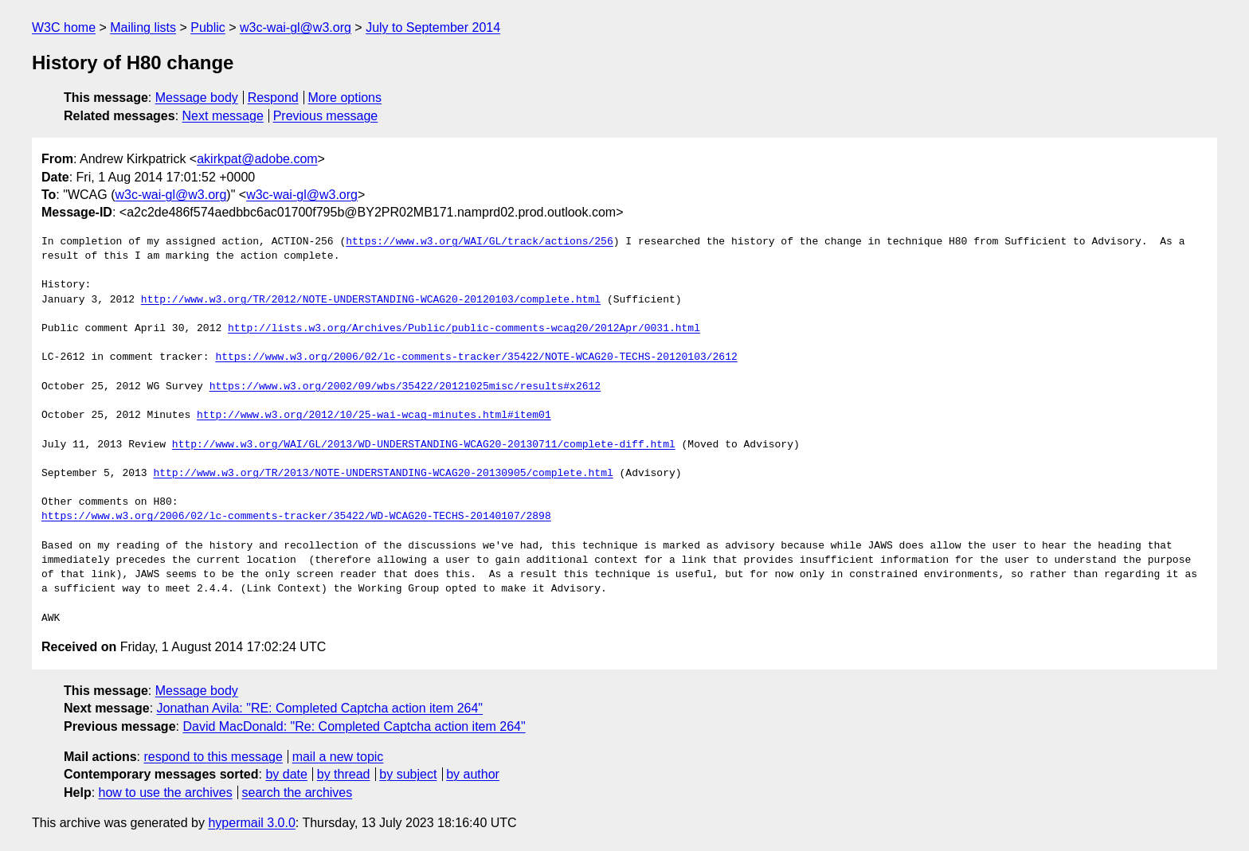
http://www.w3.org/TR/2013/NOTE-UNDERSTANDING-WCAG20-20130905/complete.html (383, 473)
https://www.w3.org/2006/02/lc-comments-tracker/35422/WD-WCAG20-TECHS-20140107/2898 (296, 516)
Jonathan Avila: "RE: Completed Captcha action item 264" (320, 708)
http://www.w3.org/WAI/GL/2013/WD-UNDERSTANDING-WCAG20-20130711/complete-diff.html (423, 445)
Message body (196, 97)
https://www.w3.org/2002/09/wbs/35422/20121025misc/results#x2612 (405, 387)
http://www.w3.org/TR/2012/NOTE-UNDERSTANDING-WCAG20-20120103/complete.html (371, 300)
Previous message (325, 116)
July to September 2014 (433, 27)
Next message (223, 116)
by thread (343, 774)
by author (472, 774)
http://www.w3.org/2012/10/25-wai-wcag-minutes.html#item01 (374, 415)
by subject (408, 774)
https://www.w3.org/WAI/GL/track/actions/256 (479, 242)
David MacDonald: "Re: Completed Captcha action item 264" (353, 726)
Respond (273, 97)
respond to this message (212, 756)
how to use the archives (166, 792)
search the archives (297, 792)
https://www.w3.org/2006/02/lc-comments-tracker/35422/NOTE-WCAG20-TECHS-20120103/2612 (476, 357)
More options (345, 97)
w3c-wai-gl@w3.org (295, 27)
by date (286, 774)
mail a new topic (338, 756)
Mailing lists (143, 27)
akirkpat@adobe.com (257, 159)
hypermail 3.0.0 (251, 823)
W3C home (64, 27)
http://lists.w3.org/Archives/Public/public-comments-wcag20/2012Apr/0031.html (464, 329)
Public (207, 27)
